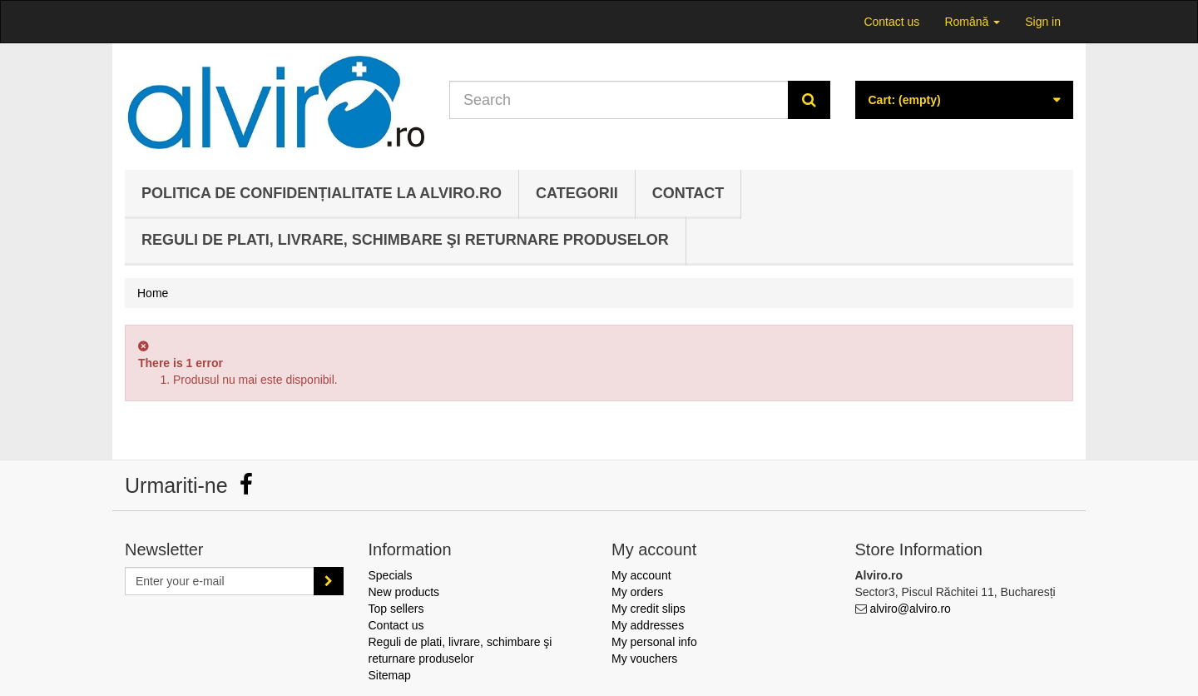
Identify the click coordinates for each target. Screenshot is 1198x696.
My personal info (654, 642)
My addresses (647, 625)
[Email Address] (219, 581)
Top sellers (396, 608)
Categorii (577, 193)
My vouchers (644, 658)
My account (641, 575)
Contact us (891, 21)
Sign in (1043, 21)
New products (404, 592)
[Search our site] (619, 100)
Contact (688, 193)
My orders (637, 592)
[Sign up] (329, 581)
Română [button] (972, 21)
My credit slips (648, 608)
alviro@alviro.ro (909, 608)
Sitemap (390, 675)
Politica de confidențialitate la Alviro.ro (321, 193)
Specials (391, 575)
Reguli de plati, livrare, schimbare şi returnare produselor (405, 239)
